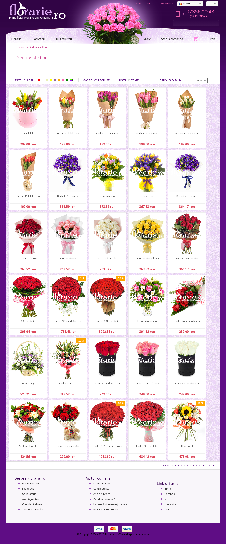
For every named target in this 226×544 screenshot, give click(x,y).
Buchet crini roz (67, 383)
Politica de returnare (105, 509)
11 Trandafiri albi (107, 258)
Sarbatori (39, 39)
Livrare (146, 39)
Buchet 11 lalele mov (107, 133)
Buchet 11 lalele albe (187, 133)
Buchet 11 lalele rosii (28, 196)
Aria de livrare (101, 494)
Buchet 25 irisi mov (187, 196)
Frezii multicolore (107, 196)
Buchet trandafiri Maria (187, 321)
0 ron (211, 39)
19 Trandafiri (28, 321)
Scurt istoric (29, 494)
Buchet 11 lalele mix (68, 133)
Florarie (21, 47)
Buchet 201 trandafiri (107, 321)
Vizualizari (198, 80)
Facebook (170, 494)
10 (200, 465)
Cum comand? (101, 483)
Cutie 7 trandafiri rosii (107, 383)
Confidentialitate (32, 504)
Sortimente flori (38, 47)
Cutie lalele (28, 133)
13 (213, 465)
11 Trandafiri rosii (28, 258)
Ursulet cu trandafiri (68, 446)
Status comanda (172, 39)
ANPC (168, 509)
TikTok (168, 488)
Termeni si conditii (33, 509)
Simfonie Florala (28, 446)
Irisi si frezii (147, 196)
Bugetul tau (64, 39)
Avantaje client (31, 499)
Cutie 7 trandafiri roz (147, 383)
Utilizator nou (166, 3)
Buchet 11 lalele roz (147, 133)
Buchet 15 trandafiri (187, 258)
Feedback (28, 488)
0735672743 (200, 11)
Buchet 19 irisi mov (67, 196)
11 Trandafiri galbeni (147, 258)
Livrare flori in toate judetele (110, 504)
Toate (135, 80)
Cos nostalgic (28, 383)
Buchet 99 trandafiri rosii (68, 321)
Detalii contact (30, 483)
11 (204, 465)
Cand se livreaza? (104, 499)
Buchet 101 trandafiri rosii (107, 446)
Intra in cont (142, 3)
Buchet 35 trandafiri (147, 446)
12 (208, 465)
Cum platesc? (101, 488)
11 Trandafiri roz (67, 258)
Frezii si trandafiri (147, 321)
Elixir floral (187, 446)
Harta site (170, 504)
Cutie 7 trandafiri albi (187, 383)
